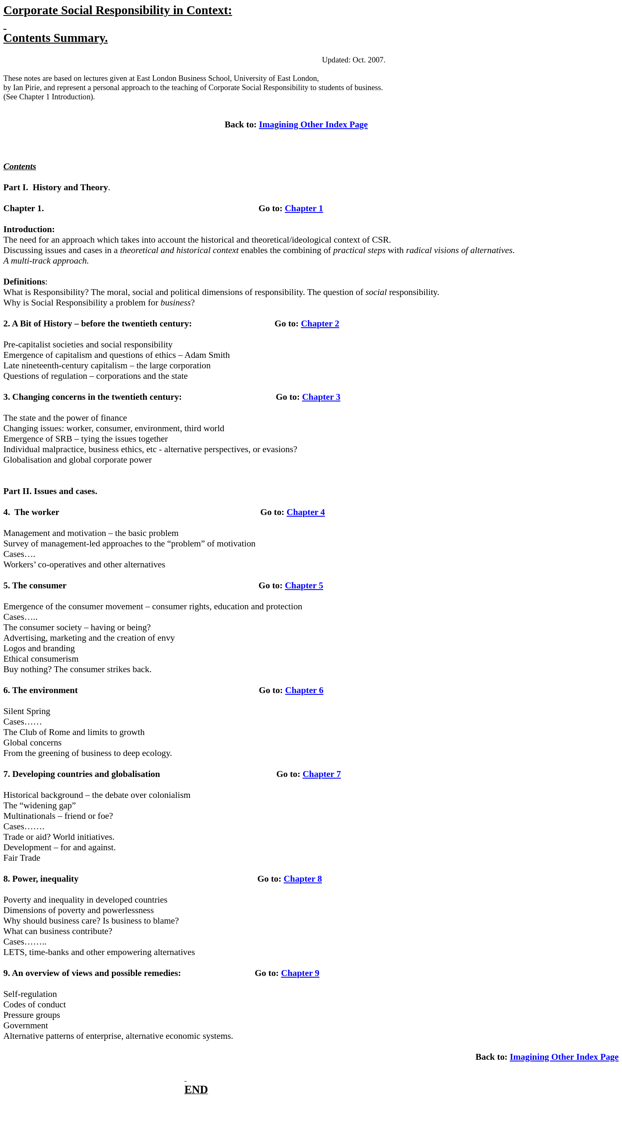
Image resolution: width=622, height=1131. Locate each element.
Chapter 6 (304, 690)
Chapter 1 (304, 208)
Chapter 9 (300, 973)
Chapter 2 (320, 323)
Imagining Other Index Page (313, 124)
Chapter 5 (304, 585)
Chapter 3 (321, 397)
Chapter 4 (306, 512)
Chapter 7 (322, 774)
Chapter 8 (303, 879)
